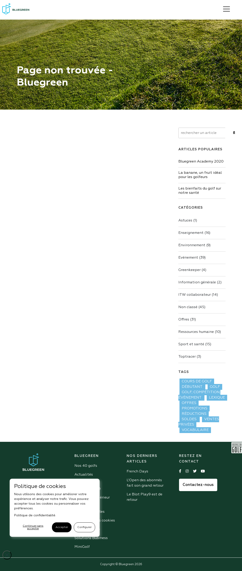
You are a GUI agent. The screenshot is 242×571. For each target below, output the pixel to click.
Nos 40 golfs (85, 466)
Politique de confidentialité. (35, 515)
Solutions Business (91, 538)
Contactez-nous (198, 485)
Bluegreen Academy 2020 (201, 161)
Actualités (83, 474)
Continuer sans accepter (33, 527)
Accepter (62, 527)
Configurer (84, 527)
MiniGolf (82, 547)
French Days (137, 471)
